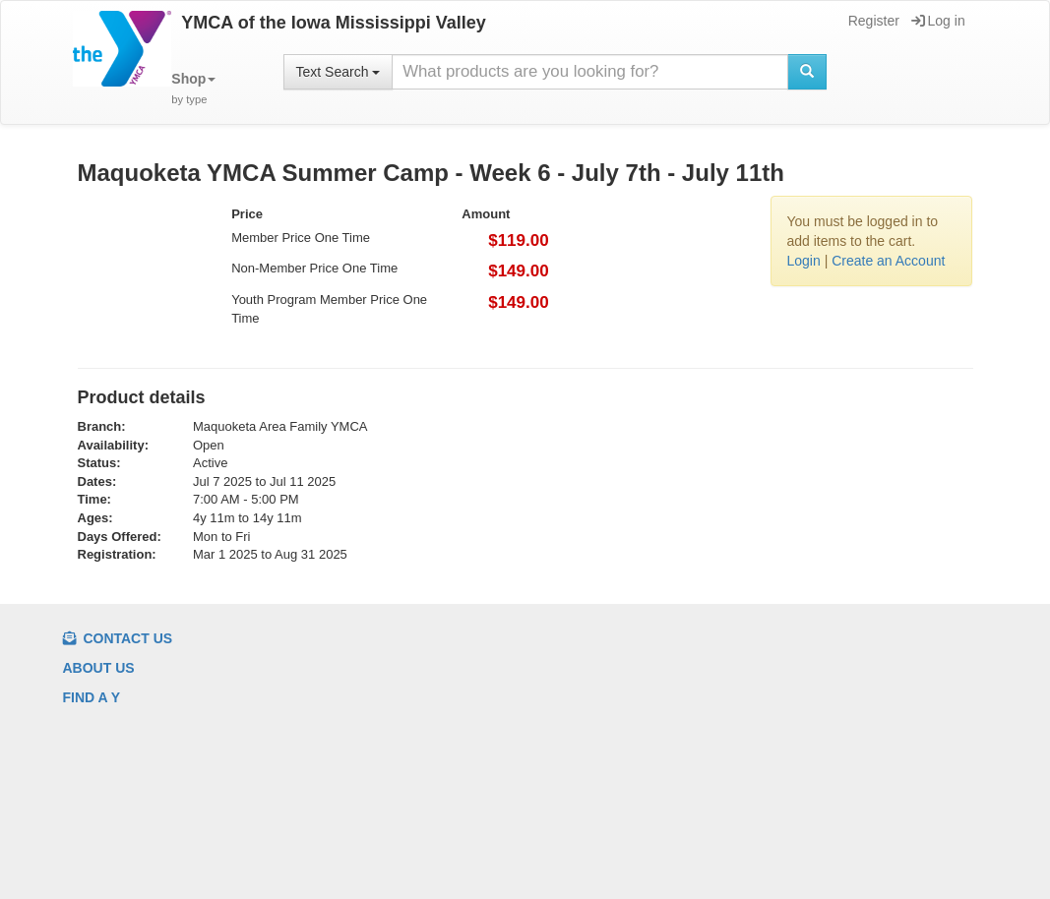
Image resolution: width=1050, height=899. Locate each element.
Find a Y (92, 697)
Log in (938, 21)
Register (872, 21)
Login (803, 261)
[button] (193, 89)
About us (99, 668)
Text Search (338, 72)
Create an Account (888, 261)
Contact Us (118, 638)
